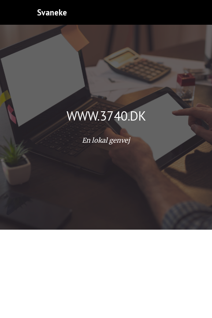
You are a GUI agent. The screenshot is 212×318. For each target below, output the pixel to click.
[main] (106, 115)
